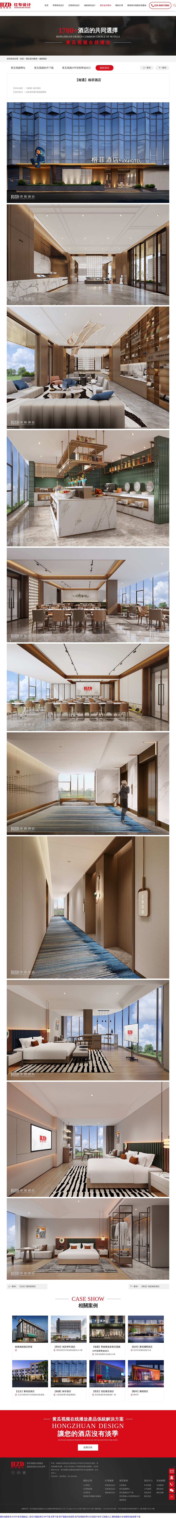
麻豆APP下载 (44, 1517)
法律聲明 (160, 1485)
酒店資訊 (147, 1496)
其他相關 (161, 1480)
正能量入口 (106, 1517)
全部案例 (122, 1485)
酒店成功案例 (105, 5)
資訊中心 (148, 1480)
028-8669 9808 (108, 1509)
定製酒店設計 (74, 5)
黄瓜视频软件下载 (44, 67)
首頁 (46, 5)
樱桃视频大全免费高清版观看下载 (126, 1517)
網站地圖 (160, 1493)
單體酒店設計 (58, 5)
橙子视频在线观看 (66, 1517)
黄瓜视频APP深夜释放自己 (76, 67)
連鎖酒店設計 (89, 5)
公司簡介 (86, 1485)
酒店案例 (123, 1480)
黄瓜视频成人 (23, 1517)
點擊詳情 (88, 1447)
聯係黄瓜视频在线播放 (136, 5)
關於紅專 (119, 5)
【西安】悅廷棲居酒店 (150, 1286)
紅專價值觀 (87, 1489)
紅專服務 (109, 1480)
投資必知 (147, 1493)
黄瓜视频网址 (18, 67)
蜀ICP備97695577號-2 (87, 1509)
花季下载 (54, 1517)
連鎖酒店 (43, 59)
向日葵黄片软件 (95, 1517)
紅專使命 (86, 1493)
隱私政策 (160, 1489)
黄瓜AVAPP (12, 1517)
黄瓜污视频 (34, 1517)
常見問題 (147, 1485)
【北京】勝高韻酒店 (27, 1286)
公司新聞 (147, 1489)
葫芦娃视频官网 (81, 1517)
